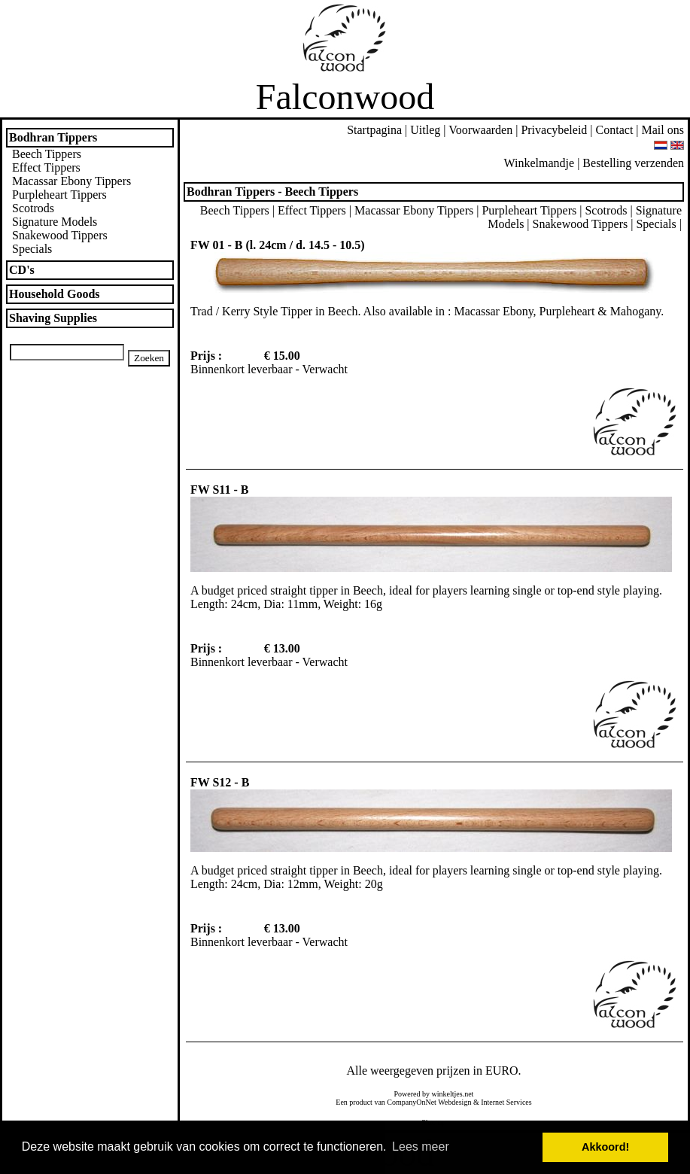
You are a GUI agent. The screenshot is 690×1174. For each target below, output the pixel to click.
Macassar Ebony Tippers (71, 181)
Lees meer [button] (420, 1146)
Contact (615, 129)
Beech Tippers (46, 154)
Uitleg (425, 129)
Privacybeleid (554, 129)
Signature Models (54, 221)
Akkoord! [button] (605, 1147)
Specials (32, 248)
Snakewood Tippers (60, 235)
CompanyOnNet (411, 1102)
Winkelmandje (539, 163)
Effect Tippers (46, 167)
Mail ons (663, 129)
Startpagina (374, 129)
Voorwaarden (480, 129)
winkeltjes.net (453, 1094)
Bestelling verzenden (633, 163)
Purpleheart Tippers (59, 194)
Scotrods (33, 208)
